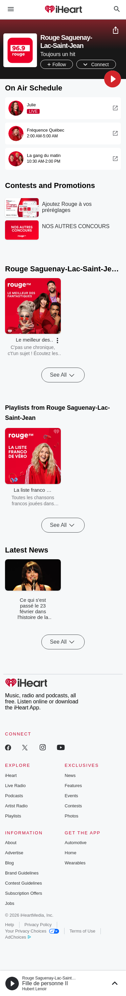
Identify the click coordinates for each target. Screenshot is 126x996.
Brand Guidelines (22, 873)
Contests (73, 805)
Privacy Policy (38, 924)
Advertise (14, 852)
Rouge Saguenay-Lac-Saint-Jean (52, 978)
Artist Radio (16, 805)
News (70, 775)
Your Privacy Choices (32, 931)
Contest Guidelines (23, 883)
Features (73, 785)
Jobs (9, 903)
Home (71, 852)
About (10, 842)
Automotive (76, 842)
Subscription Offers (23, 893)
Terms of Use (82, 931)
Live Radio (15, 785)
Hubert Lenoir (34, 989)
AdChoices (18, 937)
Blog (9, 862)
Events (71, 795)
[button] (112, 79)
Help (9, 924)
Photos (71, 815)
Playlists (13, 815)
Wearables (75, 862)
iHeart (11, 775)
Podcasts (14, 795)
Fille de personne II (45, 983)
